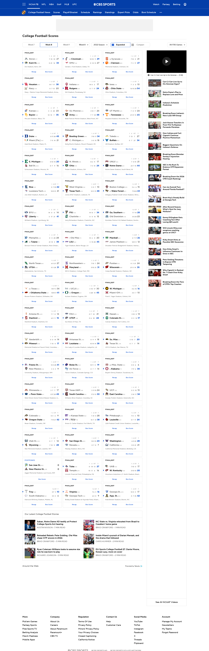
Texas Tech (74, 191)
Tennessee (116, 115)
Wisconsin (114, 267)
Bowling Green (76, 136)
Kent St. (33, 63)
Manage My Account (172, 621)
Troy (31, 492)
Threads (138, 639)
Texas (34, 289)
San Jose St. (35, 465)
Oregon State (35, 420)
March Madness (30, 636)
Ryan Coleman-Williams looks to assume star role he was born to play (58, 550)
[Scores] (56, 12)
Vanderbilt (34, 339)
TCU (73, 420)
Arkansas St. (75, 339)
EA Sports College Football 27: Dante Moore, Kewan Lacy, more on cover (118, 550)
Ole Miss (75, 238)
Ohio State (116, 88)
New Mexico (35, 369)
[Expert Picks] (123, 12)
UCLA (74, 289)
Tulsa (71, 466)
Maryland (74, 267)
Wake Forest (117, 191)
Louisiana (73, 343)
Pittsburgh (115, 416)
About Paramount (58, 629)
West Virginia (75, 187)
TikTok (137, 625)
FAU (71, 314)
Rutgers (73, 88)
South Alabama (36, 496)
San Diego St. (76, 441)
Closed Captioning (87, 636)
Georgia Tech (75, 496)
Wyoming (33, 445)
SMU (71, 63)
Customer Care (113, 625)
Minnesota (34, 390)
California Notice (86, 639)
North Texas (35, 263)
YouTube (138, 621)
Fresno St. (34, 365)
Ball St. (32, 166)
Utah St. (33, 441)
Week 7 (31, 45)
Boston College (117, 187)
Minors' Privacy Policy (88, 629)
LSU (71, 242)
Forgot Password (170, 632)
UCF (112, 390)
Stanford (33, 318)
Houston (33, 84)
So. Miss (114, 339)
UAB (112, 466)
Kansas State (77, 416)
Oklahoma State (38, 293)
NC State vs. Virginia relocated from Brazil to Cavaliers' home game (117, 522)
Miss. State (117, 365)
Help (108, 621)
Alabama (115, 369)
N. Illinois (73, 162)
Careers (54, 625)
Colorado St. (116, 318)
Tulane (34, 242)
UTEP (72, 318)
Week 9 (66, 45)
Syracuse (115, 59)
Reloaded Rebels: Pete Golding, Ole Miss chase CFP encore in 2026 (57, 536)
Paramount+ (56, 632)
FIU (71, 212)
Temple (73, 470)
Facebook (138, 632)
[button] (161, 12)
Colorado (33, 416)
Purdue (113, 263)
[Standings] (109, 12)
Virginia (73, 492)
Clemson (115, 63)
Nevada (73, 445)
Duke (31, 136)
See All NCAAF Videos (167, 602)
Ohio (71, 166)
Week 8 (48, 45)
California (114, 445)
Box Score (49, 72)
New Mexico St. (36, 469)
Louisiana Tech (36, 191)
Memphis (33, 238)
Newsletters (168, 625)
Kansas (32, 111)
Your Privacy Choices (88, 632)
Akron (32, 59)
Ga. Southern (116, 212)
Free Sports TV (29, 629)
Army (72, 115)
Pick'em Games (29, 621)
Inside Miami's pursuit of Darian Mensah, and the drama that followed (117, 536)
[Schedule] (85, 12)
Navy (31, 88)
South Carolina (76, 394)
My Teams (167, 629)
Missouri (33, 343)
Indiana (72, 84)
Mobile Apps (28, 639)
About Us (54, 621)
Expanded (120, 45)
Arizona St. (34, 314)
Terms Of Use (85, 621)
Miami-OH (115, 293)
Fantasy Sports (29, 625)
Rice (31, 187)
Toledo (113, 136)
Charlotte (74, 216)
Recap (34, 72)
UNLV (112, 162)
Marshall (114, 238)
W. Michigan (116, 289)
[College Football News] (39, 12)
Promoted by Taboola (133, 566)
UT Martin (114, 111)
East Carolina (116, 394)
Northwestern (76, 263)
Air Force (73, 369)
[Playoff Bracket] (70, 12)
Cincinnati (76, 59)
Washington (115, 441)
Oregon (75, 293)
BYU (31, 212)
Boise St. (73, 365)
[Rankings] (97, 12)
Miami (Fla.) (35, 140)
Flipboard (138, 643)
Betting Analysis (30, 632)
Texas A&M (74, 390)
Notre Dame (116, 166)
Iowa (112, 84)
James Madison (117, 242)
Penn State (36, 394)
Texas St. (114, 343)
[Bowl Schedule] (149, 12)
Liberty (32, 216)
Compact (140, 45)
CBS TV (54, 636)
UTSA (32, 267)
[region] (166, 61)
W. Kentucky (116, 470)
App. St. (114, 496)
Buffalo (113, 140)
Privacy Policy (84, 625)
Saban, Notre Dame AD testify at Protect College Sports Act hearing (57, 522)
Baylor (32, 115)
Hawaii (113, 314)
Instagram (139, 629)
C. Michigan (75, 140)
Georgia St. (115, 492)
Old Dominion (116, 216)
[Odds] (135, 12)
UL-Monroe (75, 111)
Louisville (114, 420)
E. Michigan (34, 162)
